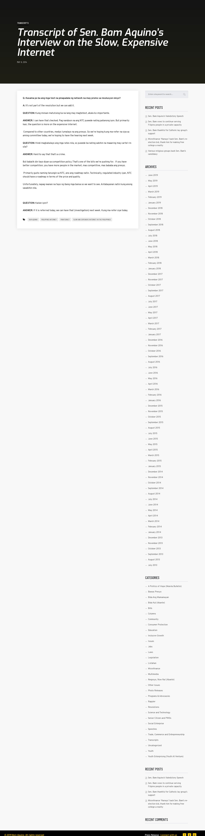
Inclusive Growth (156, 635)
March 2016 (153, 389)
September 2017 (155, 290)
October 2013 (154, 548)
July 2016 (152, 367)
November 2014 (155, 477)
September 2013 (155, 554)
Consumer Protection (158, 624)
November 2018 (155, 214)
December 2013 (155, 537)
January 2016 (154, 400)
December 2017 (155, 274)
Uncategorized (155, 745)
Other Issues (154, 685)
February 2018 (155, 263)
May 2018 (152, 246)
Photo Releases (155, 690)
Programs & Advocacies (159, 696)
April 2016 (153, 384)
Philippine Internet (49, 219)
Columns (152, 613)
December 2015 (155, 406)
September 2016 (155, 356)
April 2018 (153, 252)
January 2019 (154, 203)
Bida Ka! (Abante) (156, 603)
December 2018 (155, 208)
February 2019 (155, 197)
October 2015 (154, 417)
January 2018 (154, 268)
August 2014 (154, 494)
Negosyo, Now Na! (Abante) (161, 679)
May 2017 (152, 312)
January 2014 (154, 532)
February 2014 (155, 526)
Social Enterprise (156, 723)
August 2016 (154, 362)
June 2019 (153, 175)
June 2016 (153, 373)
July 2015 (152, 433)
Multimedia (153, 674)
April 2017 (153, 318)
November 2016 (155, 345)
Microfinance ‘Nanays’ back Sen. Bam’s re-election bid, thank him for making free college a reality (168, 142)
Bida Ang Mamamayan (158, 597)
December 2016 (155, 340)
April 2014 (153, 515)
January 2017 (154, 334)
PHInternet (65, 219)
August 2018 (154, 230)
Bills (150, 608)
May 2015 (152, 444)
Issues (151, 641)
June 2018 (153, 241)
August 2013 (154, 559)
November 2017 (155, 279)
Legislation (153, 657)
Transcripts (23, 23)
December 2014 (155, 472)
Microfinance (154, 668)
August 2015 (154, 428)
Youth (150, 751)
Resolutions (153, 707)
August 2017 (154, 296)
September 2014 (155, 488)
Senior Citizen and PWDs (159, 718)
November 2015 (155, 411)
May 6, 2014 (22, 62)
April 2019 (153, 186)
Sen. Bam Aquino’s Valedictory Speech (166, 116)
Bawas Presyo (154, 592)
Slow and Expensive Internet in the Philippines (92, 219)
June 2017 (153, 307)
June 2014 (153, 505)
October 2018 (154, 219)
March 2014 (153, 521)
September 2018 (155, 225)
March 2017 (153, 323)
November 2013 (155, 543)
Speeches (152, 729)
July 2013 (152, 565)
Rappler (151, 701)
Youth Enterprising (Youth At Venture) (165, 756)
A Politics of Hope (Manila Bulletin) (165, 586)
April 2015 (153, 450)
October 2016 (154, 351)
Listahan (152, 663)
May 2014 (153, 510)
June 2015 (153, 439)
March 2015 (153, 455)
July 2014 (152, 499)
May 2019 (152, 181)
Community (153, 619)
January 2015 (154, 466)
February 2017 (155, 329)
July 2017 (152, 301)
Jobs (150, 646)
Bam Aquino (33, 219)
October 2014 (154, 483)
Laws (150, 652)
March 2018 (153, 257)
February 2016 (155, 395)
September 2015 (155, 422)
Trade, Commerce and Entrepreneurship (166, 734)
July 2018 (152, 235)
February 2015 (155, 461)
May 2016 (152, 378)
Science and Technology (159, 712)
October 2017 (154, 285)
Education (152, 630)
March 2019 (153, 192)
